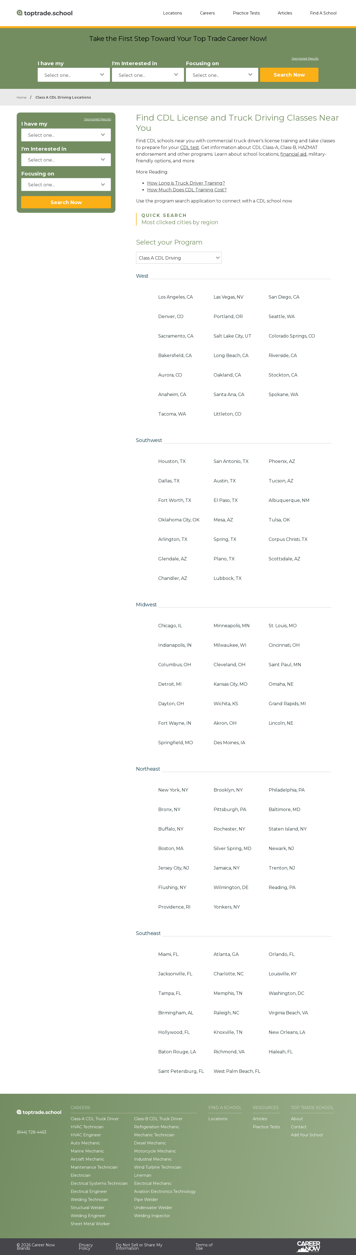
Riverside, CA (283, 355)
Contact (298, 1126)
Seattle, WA (282, 316)
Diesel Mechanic (150, 1143)
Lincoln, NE (281, 723)
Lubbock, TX (228, 578)
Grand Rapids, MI (287, 703)
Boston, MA (170, 848)
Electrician (81, 1175)
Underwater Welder (153, 1207)
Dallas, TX (169, 481)
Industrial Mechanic (153, 1159)
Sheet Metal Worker (90, 1223)
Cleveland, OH (230, 664)
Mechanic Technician (154, 1134)
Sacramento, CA (175, 336)
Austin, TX (225, 481)
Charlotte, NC (229, 973)
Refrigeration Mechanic (156, 1126)
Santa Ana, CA (229, 394)
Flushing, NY (172, 887)
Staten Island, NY (287, 829)
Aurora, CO (170, 375)
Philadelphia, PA (287, 790)
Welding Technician (89, 1199)
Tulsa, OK (279, 519)
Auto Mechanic (85, 1143)
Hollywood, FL (174, 1032)
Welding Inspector (152, 1215)
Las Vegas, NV (228, 297)
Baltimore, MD (284, 809)
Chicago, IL (170, 625)
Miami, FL (168, 954)
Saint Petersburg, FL (181, 1071)
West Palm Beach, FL (237, 1071)
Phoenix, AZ (282, 461)
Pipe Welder (146, 1199)
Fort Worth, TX (174, 500)
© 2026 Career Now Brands (36, 1246)
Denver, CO (171, 316)
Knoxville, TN (228, 1032)
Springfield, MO (175, 742)
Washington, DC (286, 993)
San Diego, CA (284, 297)
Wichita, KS (226, 703)
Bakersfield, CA (175, 355)
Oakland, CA (227, 375)
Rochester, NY (229, 829)
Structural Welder (87, 1207)
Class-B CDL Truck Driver (158, 1118)
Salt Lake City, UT (232, 336)
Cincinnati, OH (284, 645)
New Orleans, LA (287, 1032)
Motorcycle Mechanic (155, 1151)
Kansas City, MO (231, 684)
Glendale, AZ (172, 558)
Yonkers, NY (227, 907)
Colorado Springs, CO (292, 336)
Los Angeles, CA (175, 297)
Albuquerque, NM (289, 500)
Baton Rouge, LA (177, 1051)
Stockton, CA (283, 375)
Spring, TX (225, 539)
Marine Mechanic (87, 1151)
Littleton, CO (227, 414)
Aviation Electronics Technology (165, 1191)
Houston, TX (172, 461)
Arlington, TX (172, 539)
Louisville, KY (282, 973)
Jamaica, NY (226, 868)
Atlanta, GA (226, 954)
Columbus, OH (174, 664)
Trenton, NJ (282, 868)
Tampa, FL (169, 993)
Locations (172, 13)
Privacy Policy (86, 1246)
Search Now (289, 75)
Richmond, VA (229, 1051)
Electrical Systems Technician (99, 1183)
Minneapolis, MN (232, 625)
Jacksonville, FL (175, 973)
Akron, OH (225, 723)
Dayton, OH (171, 703)
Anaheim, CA (172, 394)
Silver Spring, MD (232, 848)
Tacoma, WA (172, 414)
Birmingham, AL (175, 1012)
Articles (285, 13)
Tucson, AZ (281, 481)
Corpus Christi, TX (288, 539)
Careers (207, 13)
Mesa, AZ (223, 519)
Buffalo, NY (170, 829)
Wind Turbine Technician (157, 1167)
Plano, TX (224, 558)
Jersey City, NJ (173, 868)
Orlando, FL (282, 954)
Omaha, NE (281, 684)
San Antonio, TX (231, 461)
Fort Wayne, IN (174, 723)
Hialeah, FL (281, 1051)
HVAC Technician (87, 1126)
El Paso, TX (226, 500)
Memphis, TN (228, 993)
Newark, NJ (281, 848)
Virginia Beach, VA (288, 1012)
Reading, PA (282, 887)
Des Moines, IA (229, 742)
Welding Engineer (88, 1215)
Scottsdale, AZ (284, 558)
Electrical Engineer (89, 1191)
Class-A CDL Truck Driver (95, 1118)
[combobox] (74, 75)
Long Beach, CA (231, 355)
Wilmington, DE (231, 887)
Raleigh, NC (226, 1012)
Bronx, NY (169, 809)
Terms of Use (204, 1246)
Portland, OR (228, 316)
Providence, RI (174, 907)
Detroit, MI (170, 684)
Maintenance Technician (94, 1167)
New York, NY (173, 790)
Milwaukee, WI (230, 645)
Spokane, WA (283, 394)
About (297, 1118)
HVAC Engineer (86, 1134)
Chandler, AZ (172, 578)
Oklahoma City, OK (178, 519)
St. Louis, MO (283, 625)
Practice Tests (246, 13)
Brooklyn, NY (228, 790)
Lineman (142, 1175)
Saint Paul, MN (285, 664)
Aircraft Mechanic (87, 1159)
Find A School (323, 13)
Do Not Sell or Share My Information (139, 1246)
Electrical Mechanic (153, 1183)
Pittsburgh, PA (230, 809)
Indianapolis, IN (175, 645)
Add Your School (307, 1134)
